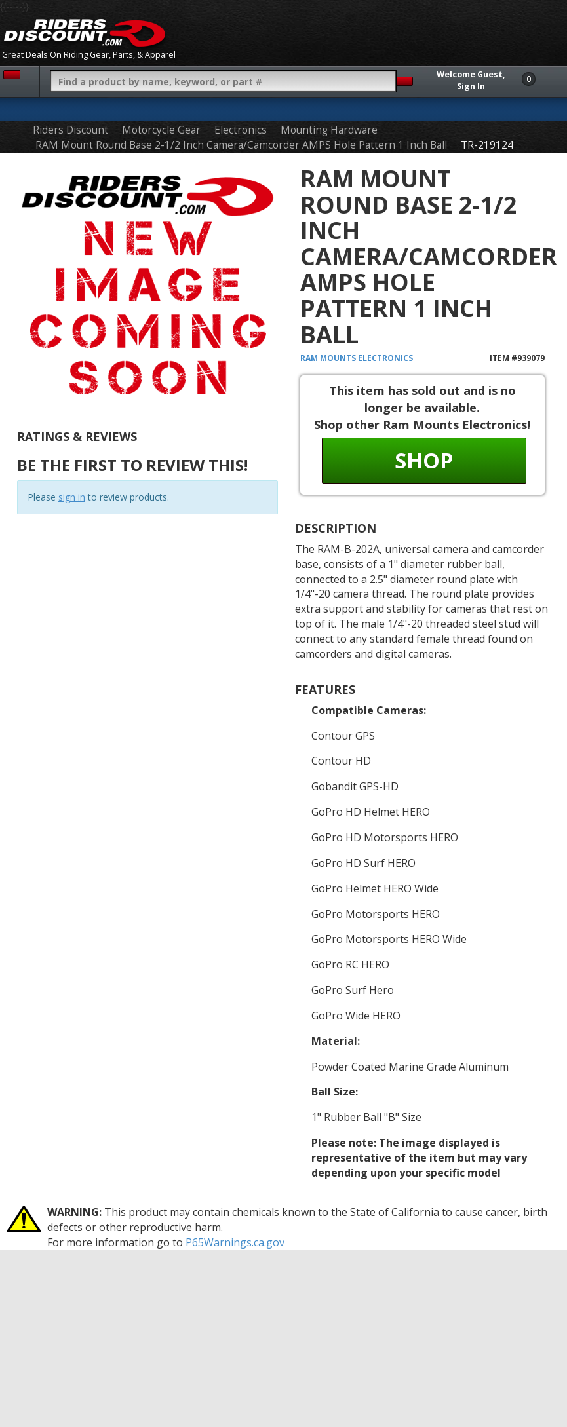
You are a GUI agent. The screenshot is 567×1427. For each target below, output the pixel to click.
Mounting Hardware (329, 130)
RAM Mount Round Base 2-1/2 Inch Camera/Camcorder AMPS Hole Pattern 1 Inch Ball (241, 145)
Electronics (240, 130)
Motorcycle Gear (161, 130)
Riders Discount (70, 130)
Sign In (471, 86)
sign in (71, 497)
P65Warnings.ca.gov (235, 1242)
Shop (424, 460)
